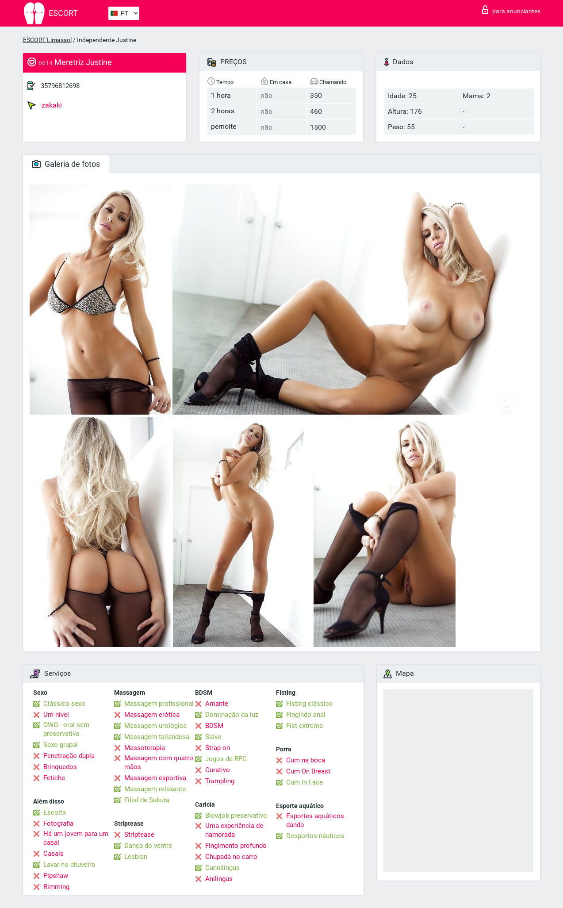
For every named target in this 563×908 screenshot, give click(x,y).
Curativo (217, 770)
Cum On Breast (308, 771)
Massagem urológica (155, 726)
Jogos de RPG (226, 759)
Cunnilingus (222, 868)
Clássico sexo (64, 704)
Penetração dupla (69, 756)
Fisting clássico (309, 704)
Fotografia (58, 823)
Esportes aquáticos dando (315, 820)
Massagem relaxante (155, 789)
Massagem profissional (159, 704)
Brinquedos (60, 767)
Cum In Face (304, 782)
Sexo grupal (60, 745)
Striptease (139, 835)
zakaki (44, 105)
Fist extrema (304, 726)
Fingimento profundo (236, 846)
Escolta (54, 812)
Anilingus (219, 879)
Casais (53, 854)
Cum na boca (305, 760)
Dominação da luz (231, 715)
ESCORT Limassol (47, 39)
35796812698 (60, 86)
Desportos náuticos (315, 836)
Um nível (56, 715)
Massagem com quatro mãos (158, 762)
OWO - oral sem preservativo (66, 729)
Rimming (56, 887)
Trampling (219, 781)
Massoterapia (144, 748)
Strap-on (217, 748)
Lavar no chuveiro (69, 865)
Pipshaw (55, 876)
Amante (216, 704)
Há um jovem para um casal (75, 838)
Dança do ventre (148, 846)
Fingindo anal (306, 715)
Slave (213, 737)
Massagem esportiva (155, 778)
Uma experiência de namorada (234, 830)
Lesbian (135, 857)
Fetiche (54, 778)
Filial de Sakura (146, 800)
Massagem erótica (152, 715)
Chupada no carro (231, 857)
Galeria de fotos (66, 164)
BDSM (214, 726)
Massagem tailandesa (156, 737)
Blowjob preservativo (236, 816)
